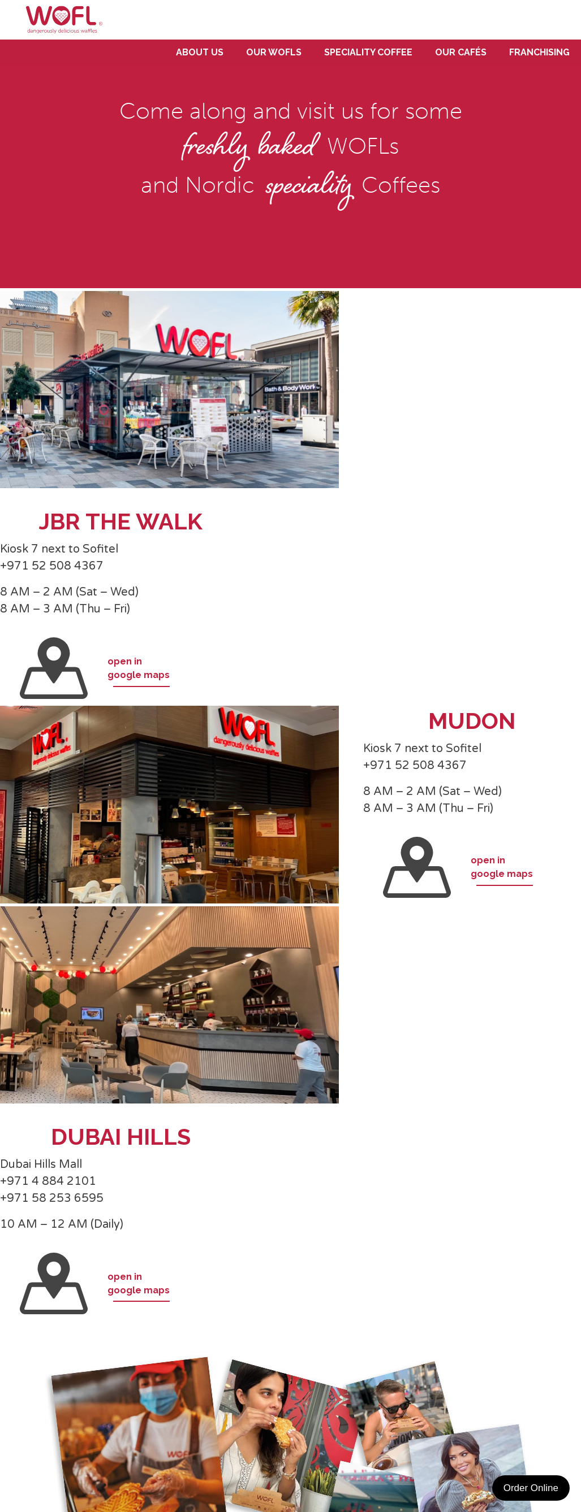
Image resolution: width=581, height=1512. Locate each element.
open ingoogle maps (95, 668)
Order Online (530, 1488)
